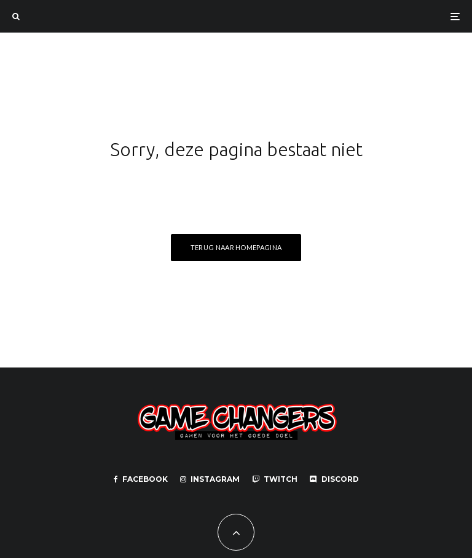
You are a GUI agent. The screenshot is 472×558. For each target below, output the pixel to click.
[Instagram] (210, 479)
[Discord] (334, 479)
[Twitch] (275, 479)
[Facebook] (141, 479)
